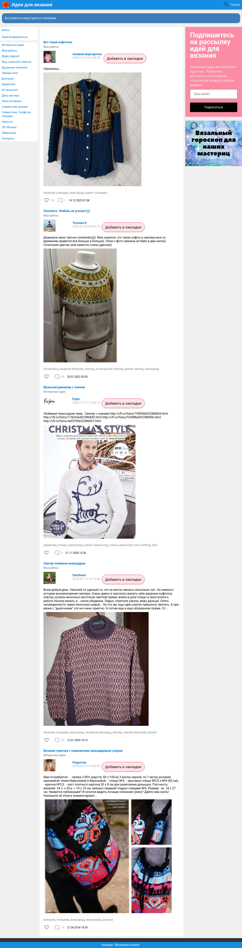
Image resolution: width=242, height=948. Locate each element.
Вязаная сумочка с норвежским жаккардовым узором (83, 751)
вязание (49, 919)
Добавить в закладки (125, 58)
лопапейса (51, 369)
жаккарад (77, 193)
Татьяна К (79, 223)
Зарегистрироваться (15, 36)
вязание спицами (55, 193)
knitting (145, 545)
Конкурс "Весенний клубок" (121, 945)
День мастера (10, 95)
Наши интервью (12, 101)
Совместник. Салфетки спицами (16, 114)
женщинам (93, 919)
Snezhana (79, 575)
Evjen (76, 399)
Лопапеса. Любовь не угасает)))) (66, 211)
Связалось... (52, 69)
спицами (63, 919)
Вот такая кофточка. (58, 42)
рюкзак (108, 919)
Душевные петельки (14, 67)
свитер (89, 369)
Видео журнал (10, 56)
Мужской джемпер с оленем (64, 387)
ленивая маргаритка (87, 54)
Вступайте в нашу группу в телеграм (30, 18)
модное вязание (71, 369)
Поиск (235, 5)
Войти (5, 30)
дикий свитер (133, 369)
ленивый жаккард (98, 732)
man (136, 545)
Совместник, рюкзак (15, 106)
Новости (7, 121)
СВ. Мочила (9, 127)
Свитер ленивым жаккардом (64, 563)
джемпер (50, 545)
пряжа (152, 732)
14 (52, 200)
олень (113, 545)
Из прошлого (10, 89)
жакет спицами (96, 193)
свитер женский (134, 732)
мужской (125, 545)
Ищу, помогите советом (16, 61)
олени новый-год (96, 545)
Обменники (9, 132)
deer (154, 545)
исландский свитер (109, 369)
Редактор (79, 762)
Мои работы (9, 50)
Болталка (8, 78)
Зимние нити (10, 73)
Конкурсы (8, 138)
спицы (62, 545)
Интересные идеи (13, 44)
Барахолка (8, 84)
